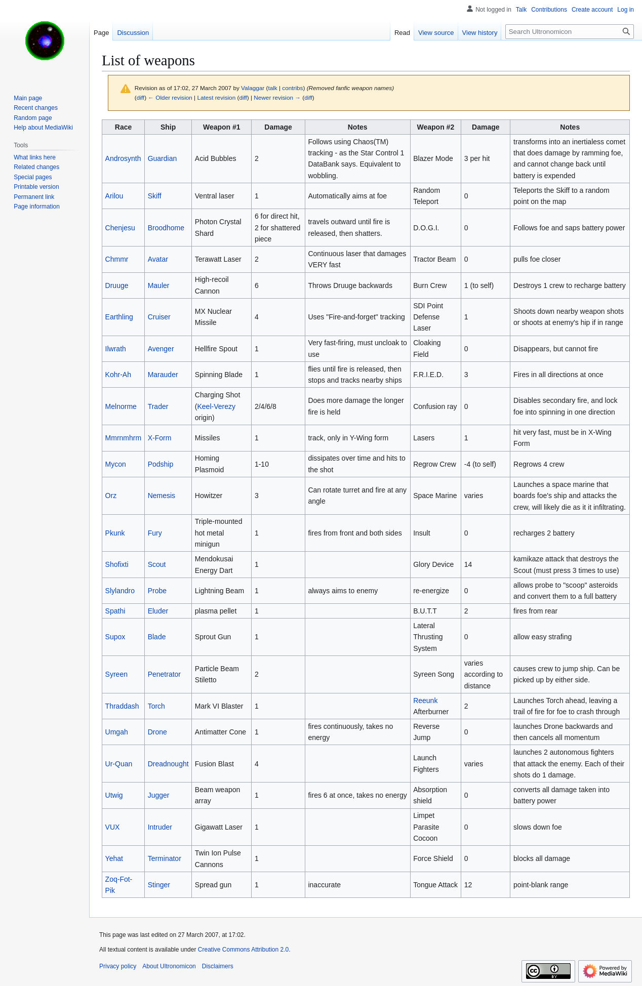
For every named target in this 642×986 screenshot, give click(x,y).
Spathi (115, 611)
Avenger (161, 349)
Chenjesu (120, 228)
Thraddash (122, 706)
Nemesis (161, 495)
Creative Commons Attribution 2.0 (243, 949)
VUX (112, 827)
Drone (157, 732)
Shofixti (117, 564)
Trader (158, 406)
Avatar (158, 259)
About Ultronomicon (168, 966)
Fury (155, 533)
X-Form (160, 438)
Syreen (116, 674)
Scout (157, 564)
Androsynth (123, 158)
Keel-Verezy (216, 406)
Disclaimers (217, 966)
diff (140, 97)
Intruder (160, 827)
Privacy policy (117, 966)
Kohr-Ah (118, 375)
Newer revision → (277, 97)
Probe (157, 591)
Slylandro (120, 591)
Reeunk (425, 700)
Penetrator (164, 674)
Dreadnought (168, 764)
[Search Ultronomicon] (569, 31)
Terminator (164, 858)
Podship (161, 464)
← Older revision (170, 97)
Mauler (159, 285)
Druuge (117, 285)
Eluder (158, 611)
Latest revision (216, 97)
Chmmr (117, 259)
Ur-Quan (119, 764)
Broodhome (166, 228)
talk (272, 88)
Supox (115, 637)
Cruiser (159, 317)
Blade (157, 637)
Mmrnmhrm (123, 438)
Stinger (159, 885)
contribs (292, 88)
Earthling (119, 317)
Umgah (116, 732)
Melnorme (121, 406)
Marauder (163, 375)
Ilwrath (115, 349)
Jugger (159, 795)
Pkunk (115, 533)
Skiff (155, 196)
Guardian (162, 158)
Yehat (114, 858)
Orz (111, 495)
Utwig (114, 795)
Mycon (115, 464)
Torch (156, 706)
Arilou (114, 196)
